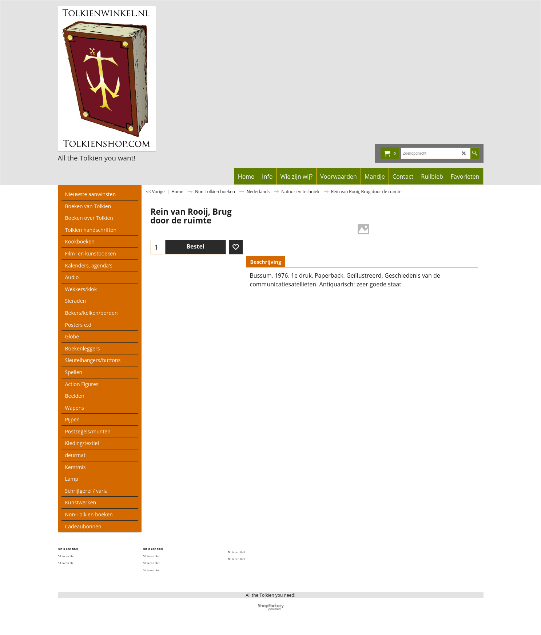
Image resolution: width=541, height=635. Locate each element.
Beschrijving (265, 261)
